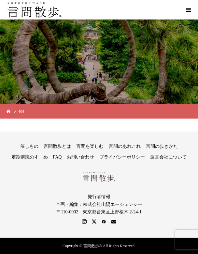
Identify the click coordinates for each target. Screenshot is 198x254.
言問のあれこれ (125, 146)
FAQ (57, 157)
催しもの (29, 146)
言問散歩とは (57, 146)
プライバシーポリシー (122, 157)
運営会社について (168, 157)
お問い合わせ (80, 157)
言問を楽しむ (90, 146)
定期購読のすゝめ (29, 157)
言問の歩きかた (162, 146)
